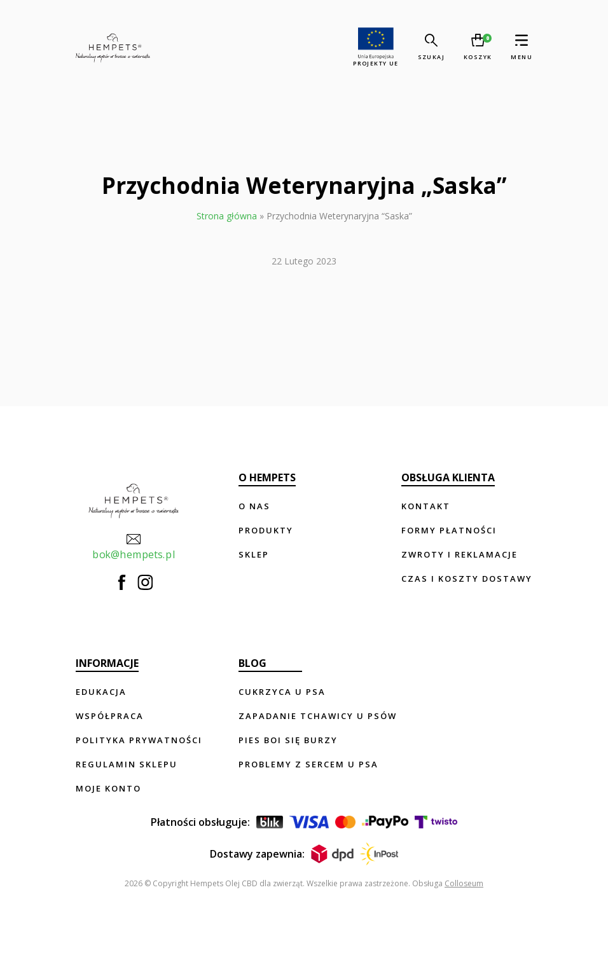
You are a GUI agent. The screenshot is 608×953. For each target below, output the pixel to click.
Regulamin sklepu (126, 764)
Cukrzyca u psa (282, 691)
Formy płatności (449, 530)
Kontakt (425, 506)
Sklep (253, 554)
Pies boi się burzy (288, 740)
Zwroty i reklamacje (459, 554)
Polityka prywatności (139, 740)
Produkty (265, 530)
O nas (254, 506)
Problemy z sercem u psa (308, 764)
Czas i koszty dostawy (466, 578)
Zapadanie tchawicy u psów (317, 716)
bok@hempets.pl (133, 545)
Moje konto (108, 788)
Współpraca (110, 716)
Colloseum (464, 883)
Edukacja (101, 691)
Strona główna (227, 216)
